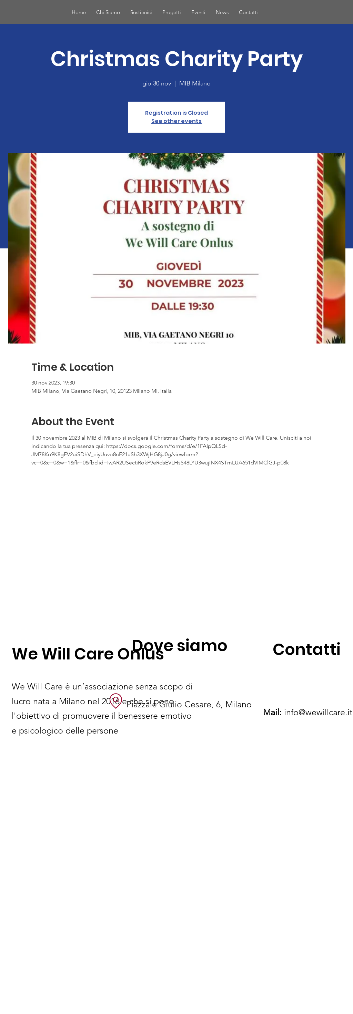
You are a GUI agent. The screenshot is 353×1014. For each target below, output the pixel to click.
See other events (176, 121)
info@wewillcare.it (307, 712)
